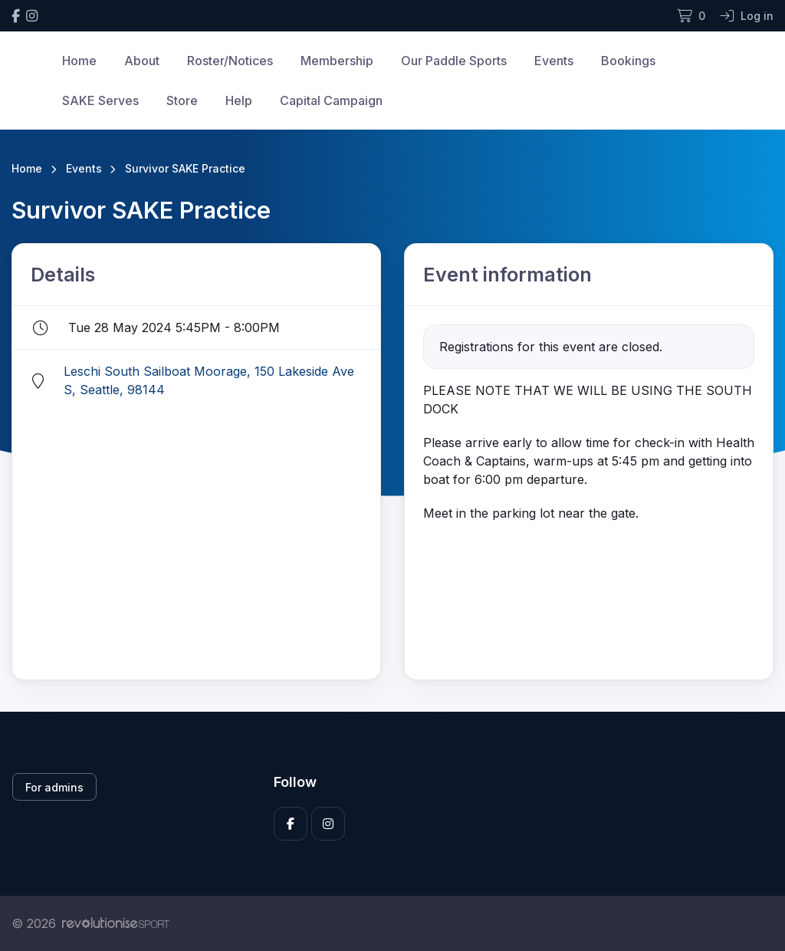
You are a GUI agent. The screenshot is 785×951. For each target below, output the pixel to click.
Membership (337, 60)
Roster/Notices (230, 60)
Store (182, 100)
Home (79, 60)
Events (553, 60)
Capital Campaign (331, 100)
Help (238, 100)
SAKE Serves (100, 100)
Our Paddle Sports (454, 60)
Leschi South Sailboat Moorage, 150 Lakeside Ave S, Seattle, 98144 (209, 380)
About (141, 60)
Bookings (628, 60)
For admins (54, 787)
